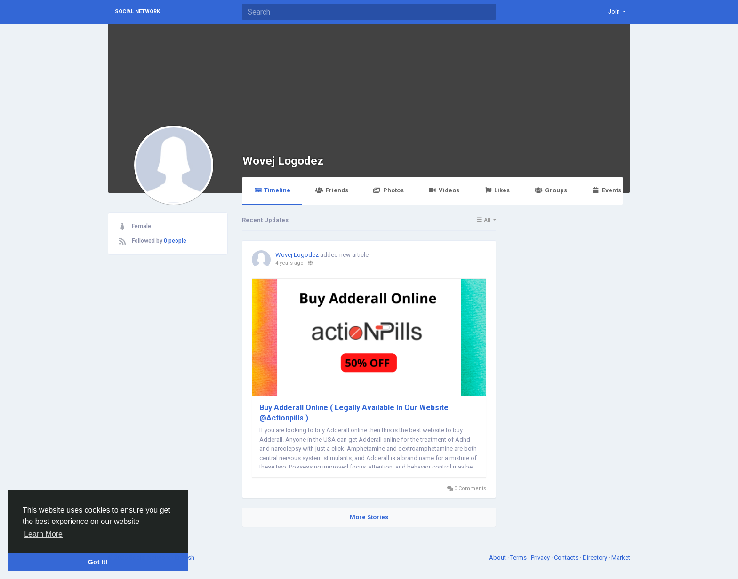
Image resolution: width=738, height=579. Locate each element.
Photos (388, 190)
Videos (444, 190)
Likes (497, 190)
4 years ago (289, 263)
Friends (331, 190)
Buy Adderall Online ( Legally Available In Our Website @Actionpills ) (354, 412)
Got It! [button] (98, 562)
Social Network (137, 11)
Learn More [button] (43, 534)
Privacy (541, 557)
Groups (551, 190)
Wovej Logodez (282, 160)
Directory (596, 557)
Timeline (272, 190)
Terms (519, 557)
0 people (175, 241)
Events (606, 190)
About (498, 557)
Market (620, 557)
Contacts (567, 557)
